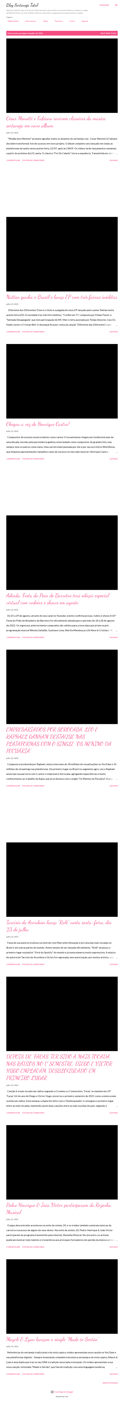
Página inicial (11, 21)
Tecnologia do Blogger (62, 1392)
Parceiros (57, 21)
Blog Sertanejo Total (22, 5)
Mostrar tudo (108, 33)
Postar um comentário (33, 160)
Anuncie (83, 21)
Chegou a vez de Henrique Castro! (37, 424)
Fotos (70, 21)
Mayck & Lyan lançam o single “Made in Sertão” (52, 1339)
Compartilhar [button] (13, 160)
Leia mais (114, 160)
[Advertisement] (62, 190)
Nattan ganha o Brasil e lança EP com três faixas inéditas (61, 297)
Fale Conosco (29, 21)
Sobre (44, 21)
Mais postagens (110, 1383)
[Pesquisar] (104, 5)
